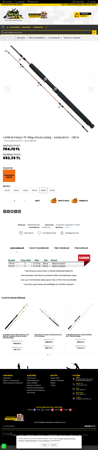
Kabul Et (54, 445)
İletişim (53, 383)
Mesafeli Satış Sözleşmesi (36, 390)
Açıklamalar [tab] (17, 248)
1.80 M (43, 190)
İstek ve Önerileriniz (57, 380)
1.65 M (34, 190)
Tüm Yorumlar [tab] (61, 248)
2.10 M (52, 190)
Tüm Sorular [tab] (81, 248)
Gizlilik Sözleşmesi (33, 380)
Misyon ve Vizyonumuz (11, 380)
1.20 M (7, 190)
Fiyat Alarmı (26, 233)
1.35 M (16, 190)
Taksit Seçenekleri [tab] (39, 248)
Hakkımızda (26, 27)
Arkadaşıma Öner (69, 233)
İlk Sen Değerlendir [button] (29, 141)
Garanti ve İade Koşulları (35, 388)
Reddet (45, 445)
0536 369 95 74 (81, 390)
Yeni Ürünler (31, 393)
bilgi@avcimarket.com (83, 399)
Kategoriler (13, 27)
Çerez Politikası (32, 383)
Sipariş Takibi (55, 378)
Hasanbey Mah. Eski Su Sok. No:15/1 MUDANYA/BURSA (85, 380)
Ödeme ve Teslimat (34, 385)
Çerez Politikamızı (44, 440)
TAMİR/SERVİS (38, 27)
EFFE (67, 227)
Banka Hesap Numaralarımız (13, 383)
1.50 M (25, 190)
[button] (48, 355)
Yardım (53, 385)
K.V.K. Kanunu (31, 378)
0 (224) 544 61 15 (81, 385)
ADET (37, 200)
